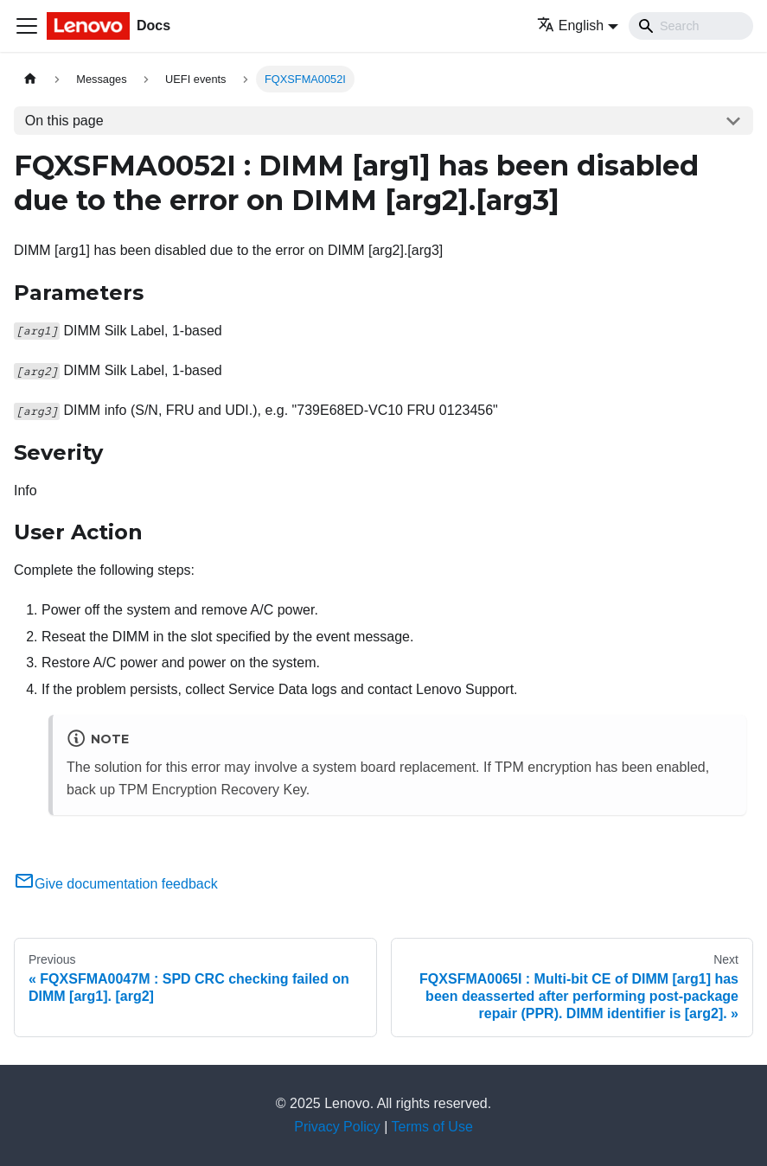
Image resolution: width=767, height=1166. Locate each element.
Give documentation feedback (116, 883)
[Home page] (30, 79)
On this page (64, 120)
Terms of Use (432, 1126)
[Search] (691, 26)
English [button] (570, 25)
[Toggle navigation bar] (27, 26)
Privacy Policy (337, 1126)
